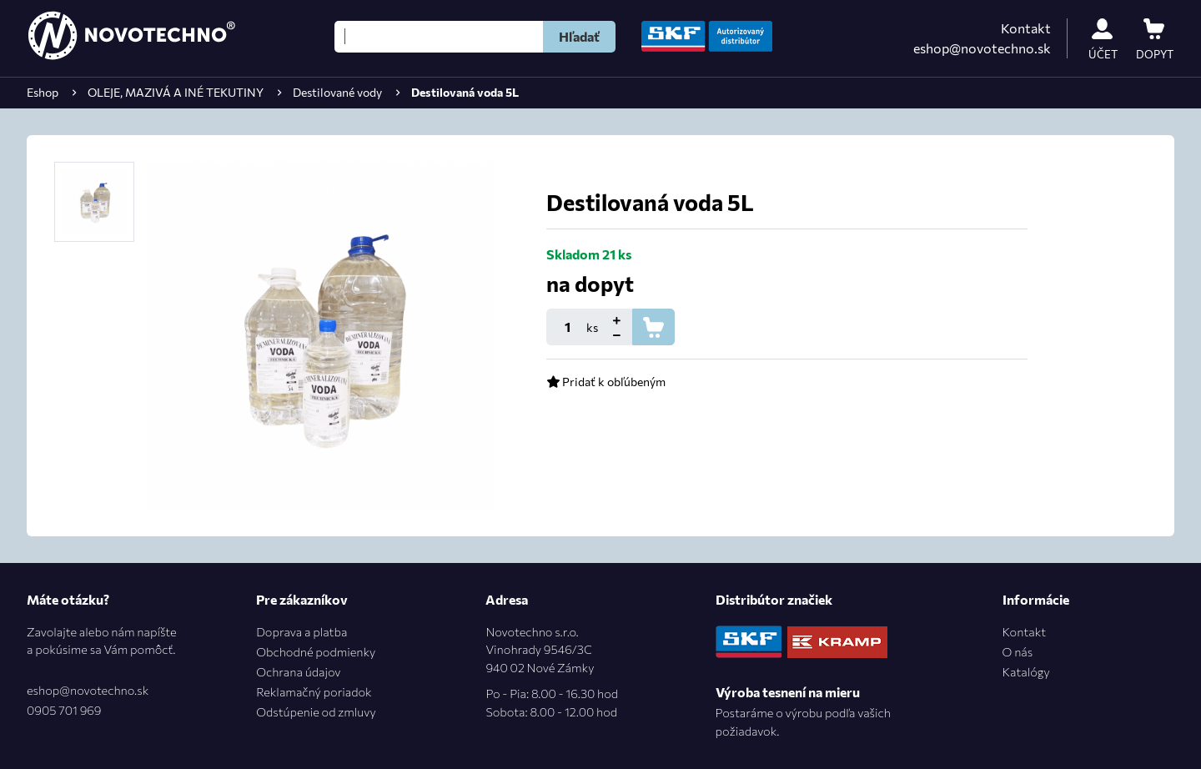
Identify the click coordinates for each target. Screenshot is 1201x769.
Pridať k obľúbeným (606, 381)
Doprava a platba (301, 631)
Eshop (42, 92)
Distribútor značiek (774, 599)
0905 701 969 (64, 709)
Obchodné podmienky (315, 651)
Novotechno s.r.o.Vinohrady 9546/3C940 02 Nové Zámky (551, 672)
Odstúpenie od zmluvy (315, 711)
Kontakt (1026, 28)
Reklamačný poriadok (313, 691)
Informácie (1036, 599)
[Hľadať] (438, 37)
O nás (1018, 651)
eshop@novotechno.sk (982, 48)
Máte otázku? (68, 599)
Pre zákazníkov (302, 599)
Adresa (506, 599)
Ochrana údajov (298, 671)
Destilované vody (337, 92)
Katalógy (1026, 671)
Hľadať (579, 36)
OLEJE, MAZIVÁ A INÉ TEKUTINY (176, 92)
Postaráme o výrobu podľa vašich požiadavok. (803, 721)
